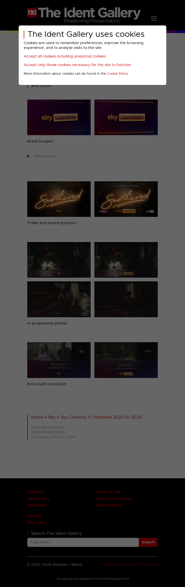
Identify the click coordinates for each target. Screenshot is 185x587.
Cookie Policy (117, 73)
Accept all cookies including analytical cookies (65, 56)
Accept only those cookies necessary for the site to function (77, 65)
